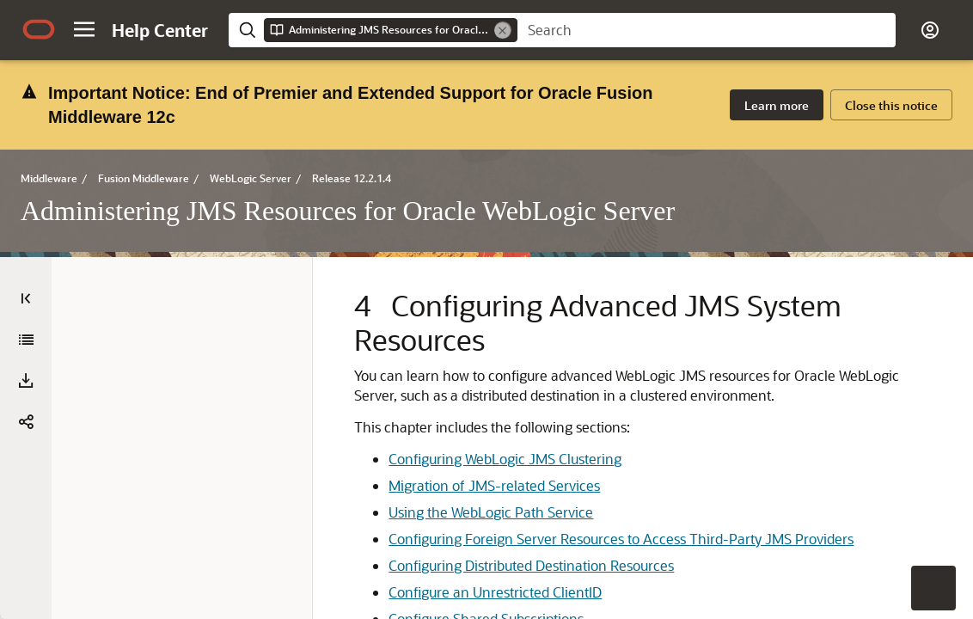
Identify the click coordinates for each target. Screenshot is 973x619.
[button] (84, 29)
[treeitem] (849, 248)
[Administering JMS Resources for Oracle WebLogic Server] (25, 250)
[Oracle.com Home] (39, 29)
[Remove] (502, 30)
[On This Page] (947, 208)
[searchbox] (706, 30)
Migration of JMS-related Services (526, 490)
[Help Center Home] (160, 30)
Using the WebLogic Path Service (522, 516)
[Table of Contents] (25, 208)
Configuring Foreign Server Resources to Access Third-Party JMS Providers (520, 562)
